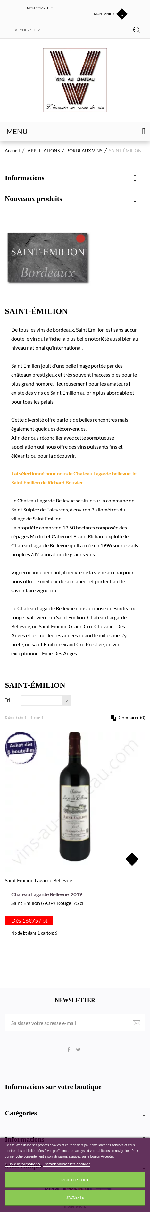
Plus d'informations (23, 1164)
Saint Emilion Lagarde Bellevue (38, 880)
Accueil (12, 150)
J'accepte (75, 1197)
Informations (24, 178)
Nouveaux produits (33, 199)
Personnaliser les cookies (66, 1164)
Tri (7, 699)
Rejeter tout (75, 1180)
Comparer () (131, 717)
